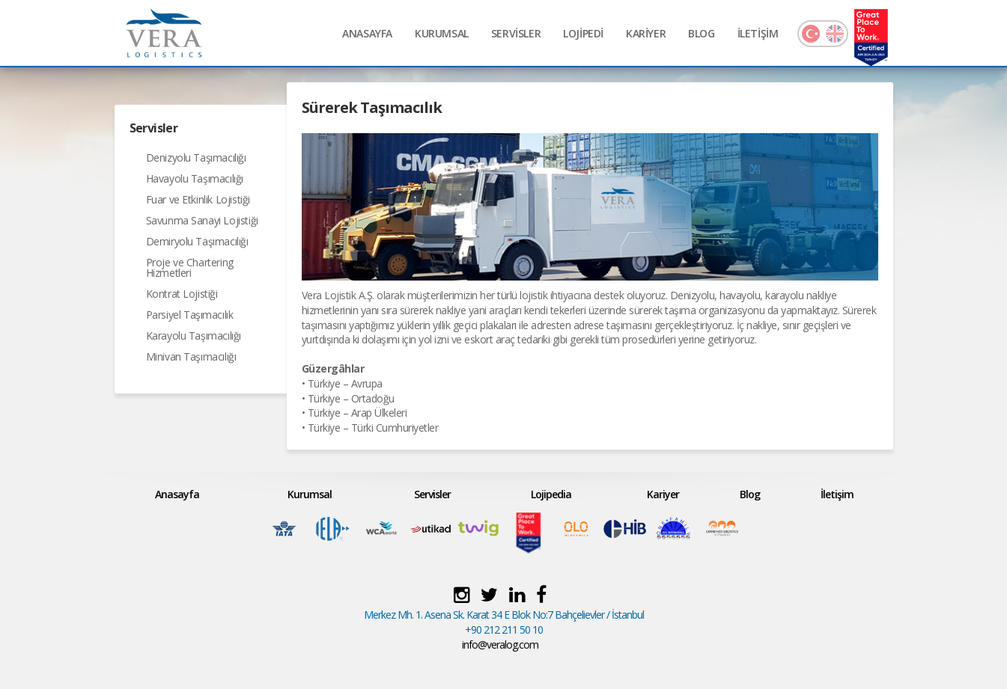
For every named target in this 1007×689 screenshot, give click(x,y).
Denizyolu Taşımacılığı (196, 157)
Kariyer (663, 494)
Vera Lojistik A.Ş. (338, 295)
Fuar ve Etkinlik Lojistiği (198, 199)
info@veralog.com (500, 644)
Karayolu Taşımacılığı (194, 335)
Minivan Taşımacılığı (191, 356)
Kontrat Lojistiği (182, 294)
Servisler (432, 494)
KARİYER (646, 33)
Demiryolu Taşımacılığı (197, 241)
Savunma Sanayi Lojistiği (202, 220)
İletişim (837, 494)
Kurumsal (310, 494)
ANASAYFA (367, 33)
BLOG (701, 33)
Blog (750, 494)
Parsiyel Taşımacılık (190, 314)
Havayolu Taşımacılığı (195, 178)
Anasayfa (177, 494)
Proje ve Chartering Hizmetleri (190, 267)
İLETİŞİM (758, 33)
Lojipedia (551, 494)
